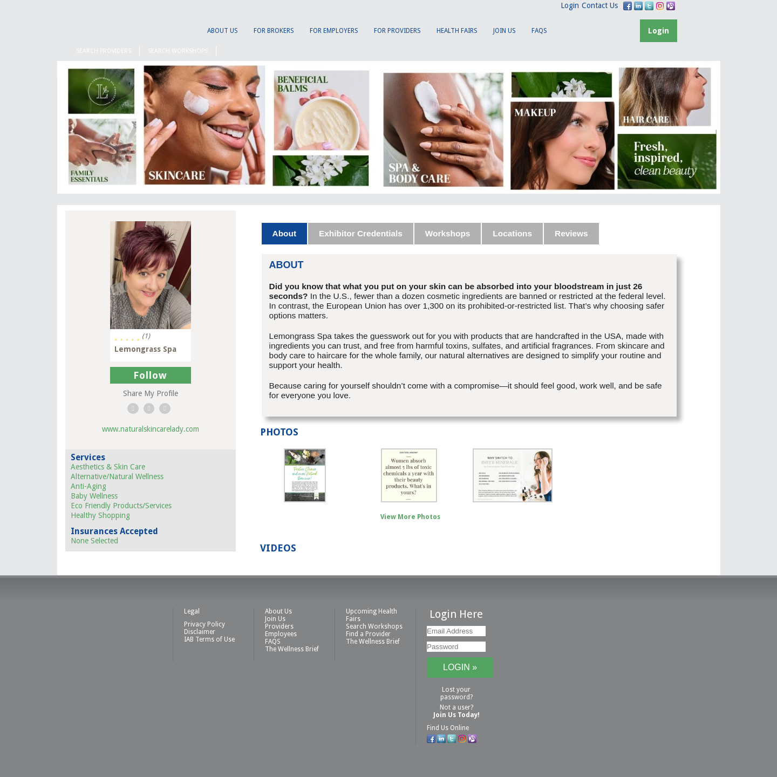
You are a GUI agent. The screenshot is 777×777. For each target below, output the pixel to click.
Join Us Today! (456, 715)
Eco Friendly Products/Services (121, 505)
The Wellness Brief (292, 649)
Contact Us (600, 5)
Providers (279, 626)
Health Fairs (457, 31)
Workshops (448, 233)
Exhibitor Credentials (361, 233)
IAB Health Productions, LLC (121, 25)
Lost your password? (456, 693)
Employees (281, 634)
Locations (512, 233)
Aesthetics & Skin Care (108, 466)
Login (570, 5)
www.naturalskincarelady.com (150, 429)
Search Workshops (178, 50)
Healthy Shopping (100, 515)
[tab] (285, 233)
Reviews (571, 233)
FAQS (539, 31)
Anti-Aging (88, 486)
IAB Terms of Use (209, 639)
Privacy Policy (204, 624)
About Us (222, 31)
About (284, 233)
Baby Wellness (94, 496)
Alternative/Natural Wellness (117, 476)
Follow (150, 375)
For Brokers (274, 31)
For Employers (334, 31)
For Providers (397, 31)
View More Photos (410, 517)
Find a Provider (368, 634)
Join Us (504, 31)
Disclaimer (199, 632)
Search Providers (103, 50)
